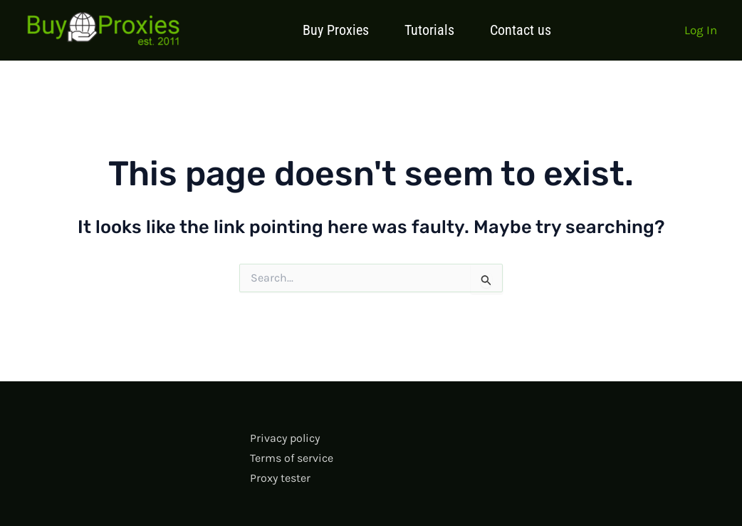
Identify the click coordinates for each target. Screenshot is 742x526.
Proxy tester (280, 478)
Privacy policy (285, 438)
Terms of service (291, 458)
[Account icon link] (700, 30)
